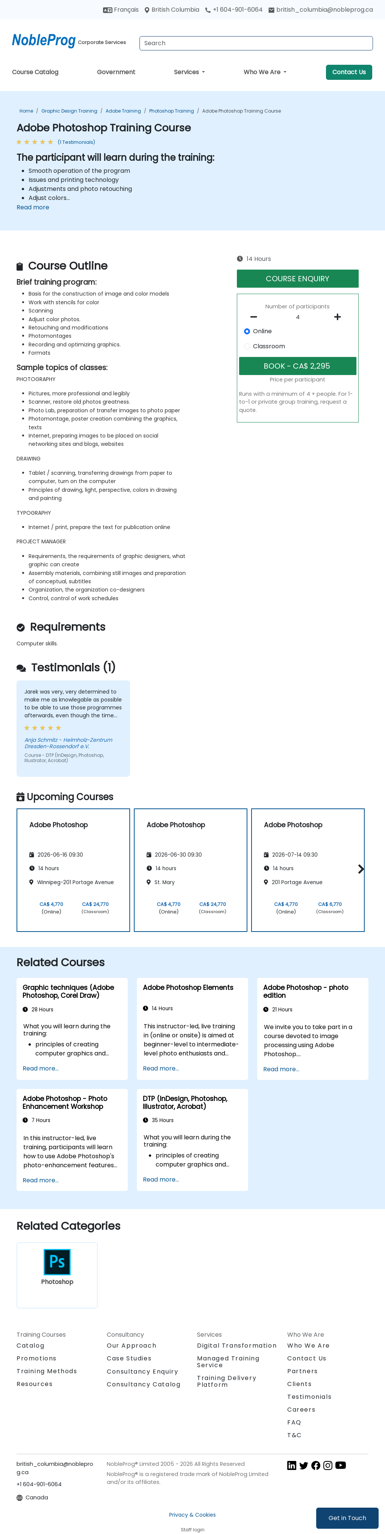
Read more (33, 207)
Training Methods (47, 1371)
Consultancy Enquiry (142, 1371)
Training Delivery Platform (226, 1381)
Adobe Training (123, 111)
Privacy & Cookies (192, 1515)
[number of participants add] (339, 317)
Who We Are (263, 72)
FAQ (294, 1422)
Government (116, 72)
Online (262, 331)
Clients (299, 1384)
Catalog (30, 1345)
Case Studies (129, 1358)
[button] (359, 869)
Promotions (37, 1358)
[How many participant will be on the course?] (297, 317)
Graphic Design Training (69, 111)
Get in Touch (347, 1518)
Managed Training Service (228, 1361)
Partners (302, 1371)
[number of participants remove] (255, 317)
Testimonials (309, 1396)
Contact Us (349, 72)
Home (26, 111)
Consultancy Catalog (143, 1384)
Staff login (193, 1529)
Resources (35, 1384)
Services (187, 72)
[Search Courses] (256, 43)
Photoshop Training (171, 111)
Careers (301, 1409)
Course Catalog (35, 72)
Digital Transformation (237, 1345)
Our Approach (131, 1345)
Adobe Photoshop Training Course (241, 111)
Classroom (269, 346)
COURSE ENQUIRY (297, 278)
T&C (294, 1435)
